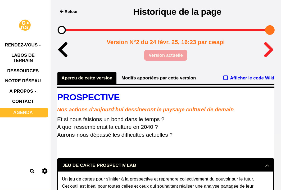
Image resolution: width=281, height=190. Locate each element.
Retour (69, 11)
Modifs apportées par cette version (158, 77)
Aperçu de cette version (86, 77)
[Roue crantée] (45, 171)
